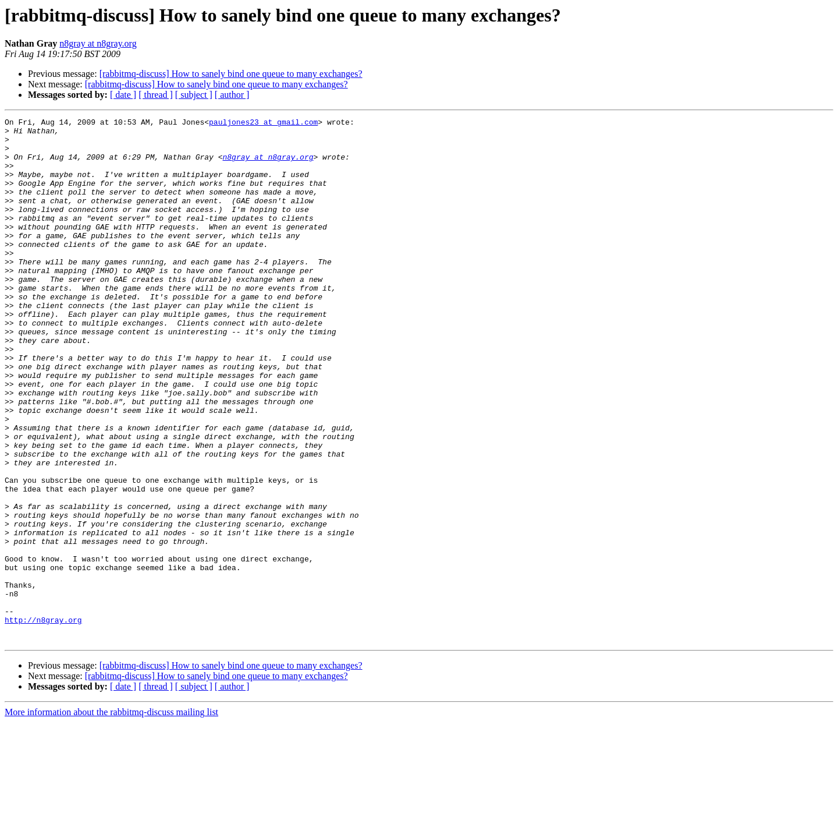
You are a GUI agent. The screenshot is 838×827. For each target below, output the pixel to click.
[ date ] (123, 95)
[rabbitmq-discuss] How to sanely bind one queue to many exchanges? (231, 74)
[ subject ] (193, 95)
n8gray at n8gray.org (97, 43)
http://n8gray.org (43, 721)
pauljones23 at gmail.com (263, 123)
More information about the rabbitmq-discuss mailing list (111, 817)
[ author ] (232, 95)
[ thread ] (156, 95)
